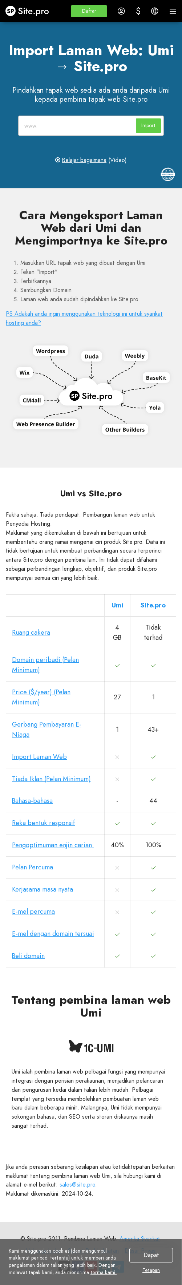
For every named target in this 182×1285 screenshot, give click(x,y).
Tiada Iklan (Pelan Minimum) (51, 779)
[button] (89, 11)
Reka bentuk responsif (43, 823)
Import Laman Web (39, 756)
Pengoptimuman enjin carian (53, 845)
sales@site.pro (77, 1184)
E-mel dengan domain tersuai (53, 933)
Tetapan (151, 1270)
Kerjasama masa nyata (42, 889)
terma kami (103, 1272)
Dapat (151, 1255)
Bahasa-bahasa (32, 800)
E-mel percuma (33, 911)
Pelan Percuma (32, 867)
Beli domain (28, 956)
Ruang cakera (31, 632)
